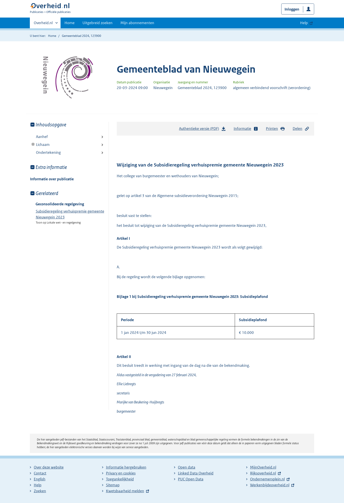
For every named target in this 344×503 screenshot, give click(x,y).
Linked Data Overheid (195, 473)
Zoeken (40, 491)
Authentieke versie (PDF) (202, 130)
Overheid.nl (43, 24)
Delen (301, 128)
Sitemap (113, 485)
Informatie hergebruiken (126, 467)
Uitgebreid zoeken (97, 22)
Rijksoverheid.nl (263, 473)
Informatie (246, 128)
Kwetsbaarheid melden (125, 491)
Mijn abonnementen (137, 22)
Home (69, 22)
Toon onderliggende (33, 144)
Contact (40, 473)
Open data (186, 467)
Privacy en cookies (121, 473)
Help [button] (304, 22)
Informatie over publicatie (52, 179)
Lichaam (40, 144)
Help (37, 485)
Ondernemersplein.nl (267, 479)
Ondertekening (48, 152)
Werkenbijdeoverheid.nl (269, 485)
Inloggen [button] (292, 9)
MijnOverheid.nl (263, 467)
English (39, 479)
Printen (275, 128)
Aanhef (42, 136)
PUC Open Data (190, 479)
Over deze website (49, 467)
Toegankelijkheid (120, 479)
